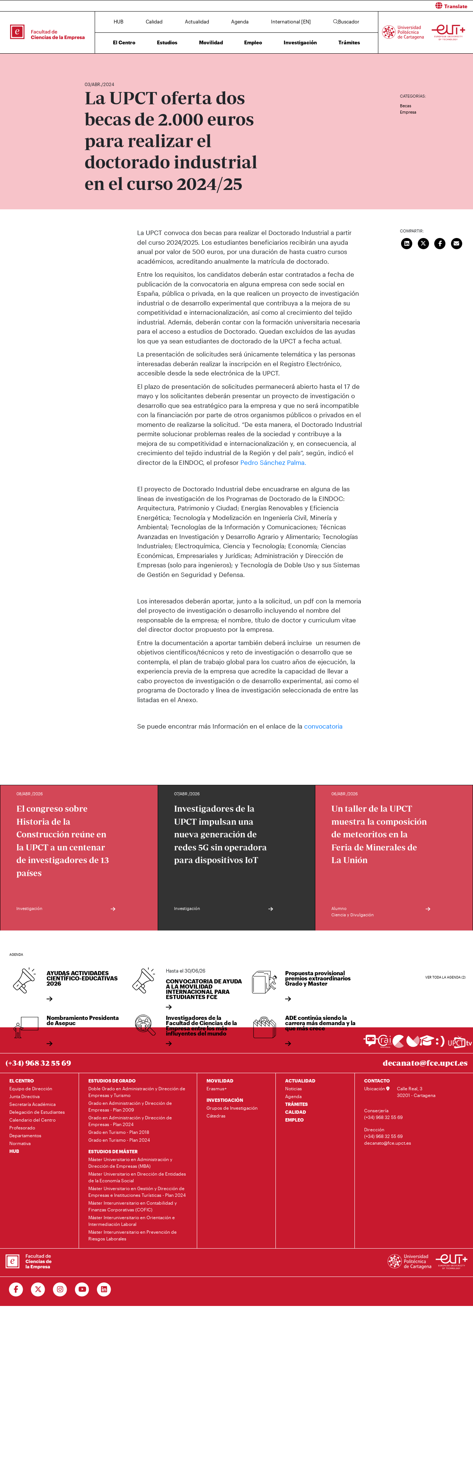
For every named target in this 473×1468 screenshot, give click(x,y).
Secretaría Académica (32, 1104)
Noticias (293, 1088)
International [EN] (291, 22)
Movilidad (211, 42)
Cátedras (216, 1115)
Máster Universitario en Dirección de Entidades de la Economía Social (137, 1177)
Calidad (154, 22)
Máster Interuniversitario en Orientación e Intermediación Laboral (131, 1221)
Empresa (408, 112)
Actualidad (197, 22)
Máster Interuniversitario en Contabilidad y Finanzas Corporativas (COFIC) (132, 1206)
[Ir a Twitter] (38, 1290)
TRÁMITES (296, 1104)
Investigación (300, 42)
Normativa (20, 1143)
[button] (357, 5)
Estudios (167, 42)
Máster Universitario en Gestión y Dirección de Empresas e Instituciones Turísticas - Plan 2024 (137, 1192)
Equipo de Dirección (30, 1088)
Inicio (91, 62)
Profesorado (22, 1127)
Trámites (349, 42)
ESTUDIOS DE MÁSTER (113, 1151)
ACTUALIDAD (300, 1080)
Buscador (346, 22)
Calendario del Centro (32, 1119)
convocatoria (323, 725)
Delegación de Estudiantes (37, 1112)
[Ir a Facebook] (16, 1290)
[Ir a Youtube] (82, 1290)
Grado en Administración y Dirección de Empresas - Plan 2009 (130, 1106)
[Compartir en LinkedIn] (407, 242)
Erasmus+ (216, 1088)
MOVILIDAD (219, 1080)
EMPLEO (294, 1119)
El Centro (124, 42)
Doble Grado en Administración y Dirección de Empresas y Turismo (136, 1092)
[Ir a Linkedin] (104, 1290)
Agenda (240, 22)
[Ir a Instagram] (60, 1290)
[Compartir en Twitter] (423, 242)
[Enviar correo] (457, 242)
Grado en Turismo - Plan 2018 (118, 1132)
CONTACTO (377, 1080)
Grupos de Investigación (232, 1107)
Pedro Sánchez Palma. (273, 462)
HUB (118, 22)
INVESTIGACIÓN (224, 1100)
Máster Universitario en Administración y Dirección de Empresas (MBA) (130, 1163)
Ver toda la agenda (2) (445, 977)
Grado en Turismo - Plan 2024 (119, 1139)
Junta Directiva (24, 1096)
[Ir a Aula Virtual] (427, 1044)
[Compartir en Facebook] (440, 242)
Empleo (253, 42)
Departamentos (25, 1135)
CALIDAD (295, 1112)
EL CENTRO (21, 1080)
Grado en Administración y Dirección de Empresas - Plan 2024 (130, 1121)
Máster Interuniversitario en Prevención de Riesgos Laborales (132, 1235)
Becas (405, 105)
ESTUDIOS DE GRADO (112, 1080)
